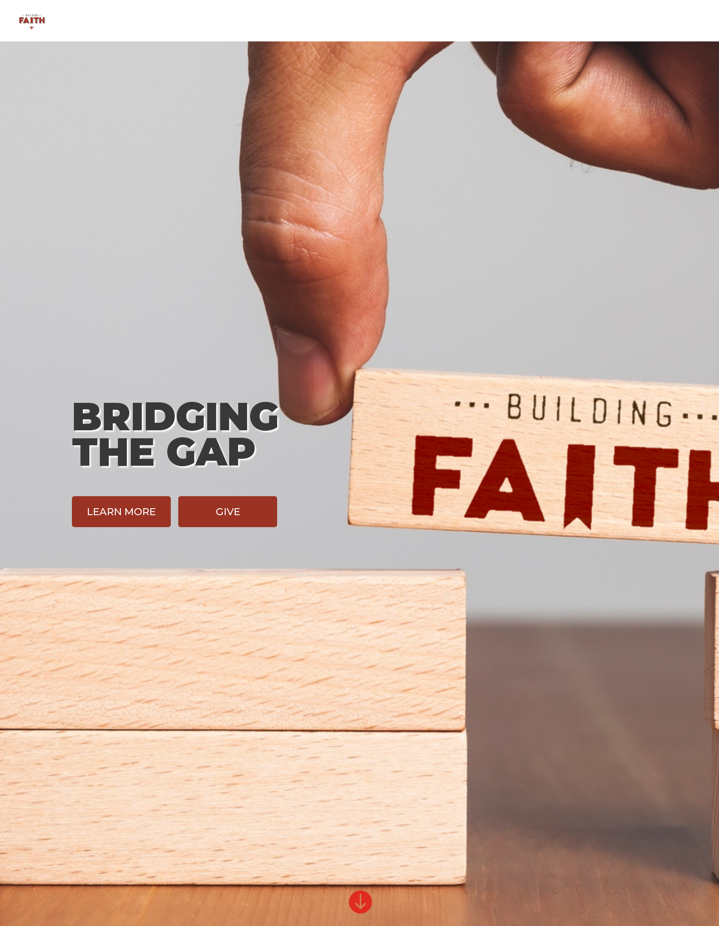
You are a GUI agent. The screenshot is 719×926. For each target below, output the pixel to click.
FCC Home (679, 21)
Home (545, 21)
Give (631, 21)
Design (589, 21)
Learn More (121, 512)
